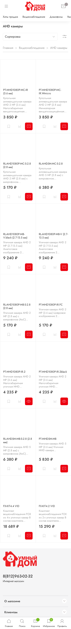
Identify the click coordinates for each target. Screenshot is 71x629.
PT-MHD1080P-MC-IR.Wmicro (50, 91)
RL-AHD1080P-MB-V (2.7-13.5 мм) (53, 235)
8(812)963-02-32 (18, 576)
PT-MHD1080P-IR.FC (51, 305)
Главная (8, 48)
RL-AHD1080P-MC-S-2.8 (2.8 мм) (17, 165)
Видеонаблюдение (34, 17)
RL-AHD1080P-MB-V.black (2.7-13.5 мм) (15, 235)
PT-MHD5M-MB (47, 439)
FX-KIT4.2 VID (47, 506)
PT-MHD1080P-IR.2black (53, 372)
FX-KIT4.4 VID (11, 506)
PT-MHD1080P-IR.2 (14, 372)
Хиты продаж (10, 17)
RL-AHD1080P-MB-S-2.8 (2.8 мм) (16, 306)
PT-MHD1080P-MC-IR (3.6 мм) (15, 91)
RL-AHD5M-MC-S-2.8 (51, 164)
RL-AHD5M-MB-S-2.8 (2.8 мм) (17, 440)
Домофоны (56, 17)
